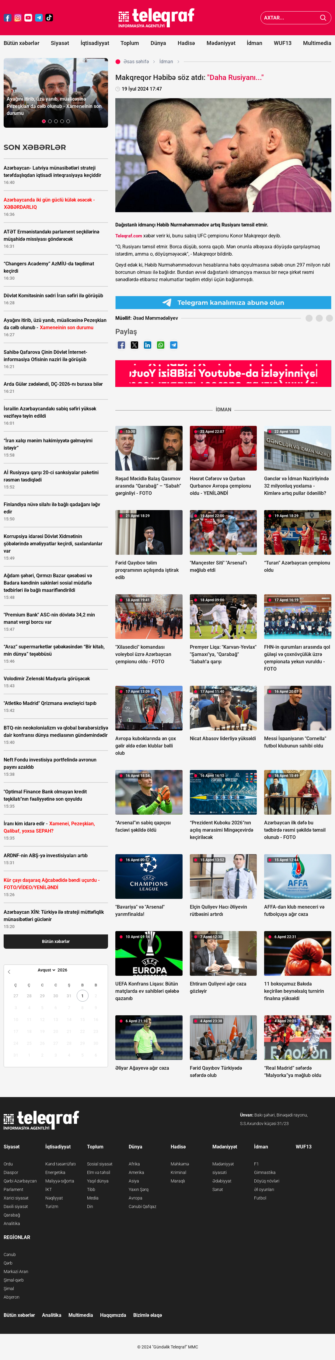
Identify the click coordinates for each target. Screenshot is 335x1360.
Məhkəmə (180, 1164)
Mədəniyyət (221, 43)
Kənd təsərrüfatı (60, 1164)
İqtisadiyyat (95, 43)
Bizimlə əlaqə (147, 1315)
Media (93, 1198)
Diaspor (11, 1172)
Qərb (8, 1263)
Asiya (134, 1181)
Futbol (260, 1198)
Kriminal (178, 1172)
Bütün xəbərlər (21, 43)
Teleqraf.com (128, 236)
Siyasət (60, 43)
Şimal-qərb (14, 1280)
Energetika (55, 1172)
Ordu (8, 1164)
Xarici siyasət (16, 1198)
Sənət (217, 1189)
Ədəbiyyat (222, 1181)
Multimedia (317, 43)
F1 (256, 1164)
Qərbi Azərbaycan (20, 1181)
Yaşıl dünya (98, 1181)
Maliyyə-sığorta (59, 1181)
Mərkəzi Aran (16, 1271)
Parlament (13, 1189)
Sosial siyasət (100, 1164)
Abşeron (11, 1297)
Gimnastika (265, 1172)
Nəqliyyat (54, 1198)
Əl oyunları (264, 1189)
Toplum (129, 43)
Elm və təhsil (98, 1172)
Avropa (135, 1198)
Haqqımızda (113, 1315)
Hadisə (186, 43)
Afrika (134, 1164)
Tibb (91, 1189)
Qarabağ (12, 1215)
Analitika (12, 1223)
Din (90, 1206)
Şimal (9, 1288)
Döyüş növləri (266, 1181)
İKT (48, 1189)
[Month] (45, 970)
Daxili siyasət (16, 1206)
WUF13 (282, 43)
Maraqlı (178, 1181)
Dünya (158, 43)
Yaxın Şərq (138, 1189)
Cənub (10, 1254)
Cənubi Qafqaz (142, 1206)
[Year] (66, 970)
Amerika (136, 1172)
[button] (44, 121)
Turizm (51, 1206)
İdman (254, 43)
